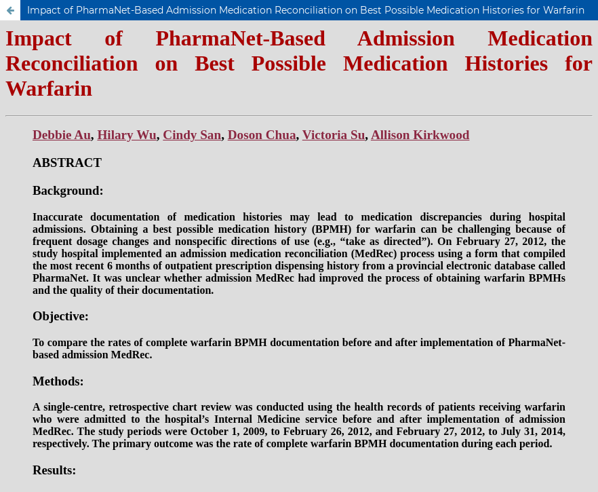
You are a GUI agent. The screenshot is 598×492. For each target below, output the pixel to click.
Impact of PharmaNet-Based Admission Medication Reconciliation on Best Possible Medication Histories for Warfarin (305, 10)
